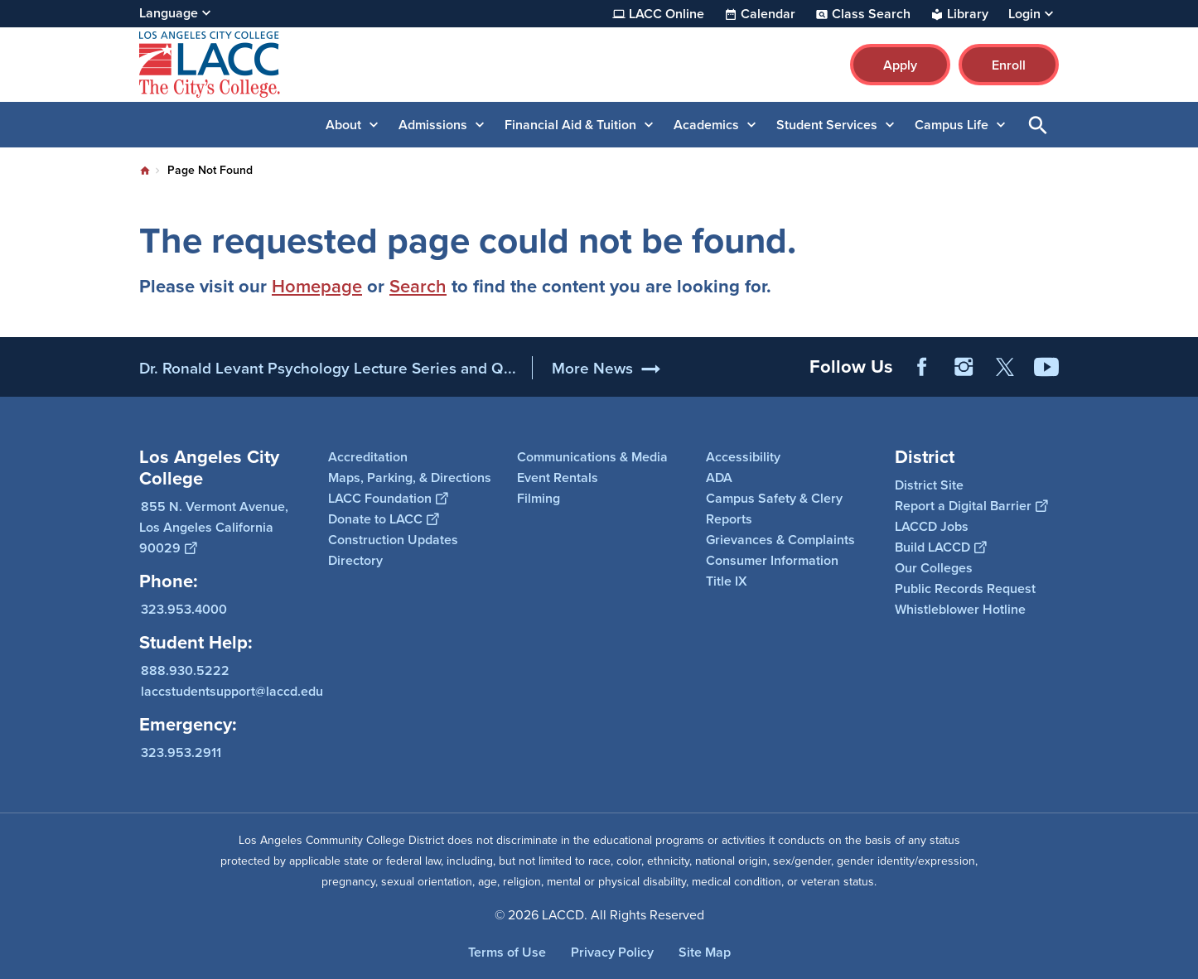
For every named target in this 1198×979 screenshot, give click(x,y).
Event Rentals (557, 477)
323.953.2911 (181, 752)
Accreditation (368, 456)
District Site (929, 484)
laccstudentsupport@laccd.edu (232, 691)
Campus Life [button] (951, 124)
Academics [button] (706, 124)
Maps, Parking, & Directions (409, 477)
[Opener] (1181, 361)
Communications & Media (592, 456)
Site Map (705, 952)
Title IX (726, 581)
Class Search (871, 14)
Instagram (963, 366)
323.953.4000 (184, 609)
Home (145, 170)
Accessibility (743, 456)
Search (418, 285)
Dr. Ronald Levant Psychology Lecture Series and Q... (327, 367)
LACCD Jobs (932, 526)
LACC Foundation (387, 498)
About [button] (343, 124)
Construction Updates (393, 539)
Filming (538, 498)
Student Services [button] (826, 124)
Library (967, 14)
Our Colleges (934, 567)
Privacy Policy (612, 952)
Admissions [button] (433, 124)
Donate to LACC (383, 518)
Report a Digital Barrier (971, 505)
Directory (355, 560)
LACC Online (666, 14)
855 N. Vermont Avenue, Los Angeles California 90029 (213, 527)
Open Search (1038, 124)
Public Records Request (965, 588)
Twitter (1005, 366)
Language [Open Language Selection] (168, 12)
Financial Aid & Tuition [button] (570, 124)
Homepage (317, 285)
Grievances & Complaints (780, 539)
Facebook (922, 366)
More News (592, 367)
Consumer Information (772, 560)
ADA (719, 477)
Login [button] (1024, 14)
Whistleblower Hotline (960, 609)
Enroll (1009, 65)
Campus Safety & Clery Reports (774, 508)
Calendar (768, 14)
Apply (900, 65)
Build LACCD (940, 547)
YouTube (1046, 366)
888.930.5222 (185, 670)
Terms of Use (507, 952)
